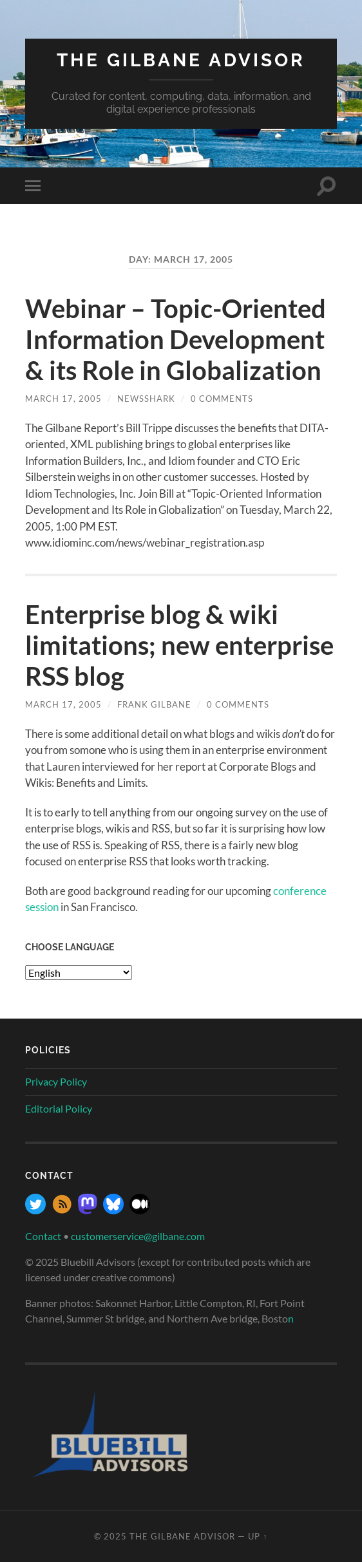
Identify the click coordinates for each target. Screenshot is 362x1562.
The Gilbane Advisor (181, 60)
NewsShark (146, 398)
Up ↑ (257, 1536)
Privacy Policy (56, 1081)
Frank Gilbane (154, 704)
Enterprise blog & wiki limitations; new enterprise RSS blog (179, 645)
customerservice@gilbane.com (138, 1236)
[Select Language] (78, 972)
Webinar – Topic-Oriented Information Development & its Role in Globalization (175, 339)
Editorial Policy (58, 1108)
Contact (43, 1236)
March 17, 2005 (63, 398)
